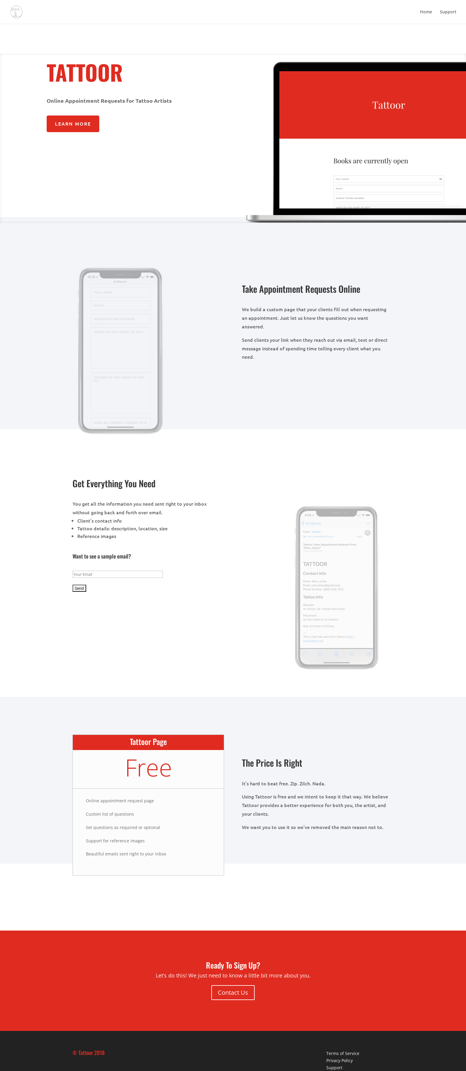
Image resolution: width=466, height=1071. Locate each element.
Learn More (73, 123)
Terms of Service (342, 1053)
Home (426, 12)
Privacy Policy (339, 1060)
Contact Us (233, 992)
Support (448, 12)
